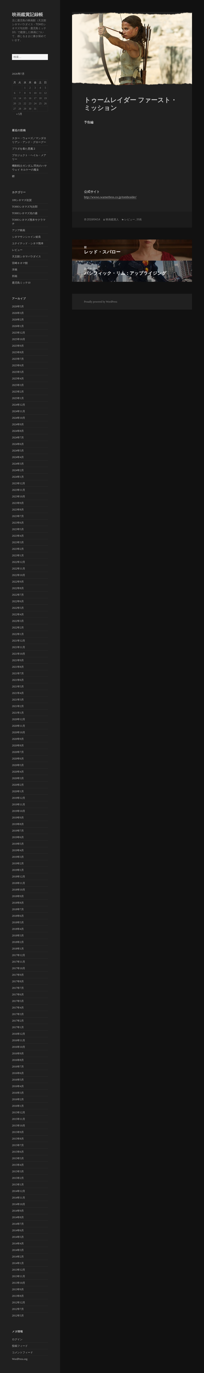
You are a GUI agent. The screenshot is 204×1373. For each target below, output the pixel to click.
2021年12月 (18, 640)
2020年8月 (18, 745)
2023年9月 (18, 503)
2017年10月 (18, 968)
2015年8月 (18, 1138)
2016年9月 (18, 1053)
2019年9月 (18, 817)
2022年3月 (18, 621)
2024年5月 (18, 450)
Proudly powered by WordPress (100, 301)
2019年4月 (18, 850)
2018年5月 (18, 922)
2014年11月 (18, 1197)
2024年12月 (18, 404)
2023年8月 (18, 509)
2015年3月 (18, 1171)
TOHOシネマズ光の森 (25, 213)
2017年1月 (18, 1027)
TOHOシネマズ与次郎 (25, 206)
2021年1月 (18, 712)
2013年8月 (18, 1296)
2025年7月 (18, 358)
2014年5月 (18, 1237)
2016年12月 (18, 1033)
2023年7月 (18, 516)
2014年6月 (18, 1230)
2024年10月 (18, 417)
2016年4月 (18, 1086)
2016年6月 (18, 1073)
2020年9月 (18, 739)
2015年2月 (18, 1178)
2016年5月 (18, 1079)
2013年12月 (18, 1269)
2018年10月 (18, 889)
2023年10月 (18, 496)
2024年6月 (18, 444)
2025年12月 (18, 332)
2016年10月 (18, 1047)
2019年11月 (18, 804)
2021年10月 (18, 653)
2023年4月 (18, 535)
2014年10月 (18, 1204)
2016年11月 (18, 1040)
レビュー (17, 250)
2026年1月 (18, 326)
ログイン (17, 1339)
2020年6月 (18, 758)
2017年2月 (18, 1020)
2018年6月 (18, 915)
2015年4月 (18, 1164)
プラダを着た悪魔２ (24, 148)
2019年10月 (18, 811)
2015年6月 (18, 1151)
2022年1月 (18, 634)
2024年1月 (18, 476)
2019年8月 (18, 824)
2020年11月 (18, 725)
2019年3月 (18, 856)
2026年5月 (18, 306)
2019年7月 (18, 830)
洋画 (14, 269)
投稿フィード (20, 1345)
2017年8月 (18, 981)
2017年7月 (18, 988)
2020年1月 (18, 791)
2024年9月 (18, 424)
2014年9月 (18, 1210)
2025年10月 (18, 339)
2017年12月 (18, 955)
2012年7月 (18, 1309)
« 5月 (19, 114)
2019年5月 (18, 843)
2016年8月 (18, 1060)
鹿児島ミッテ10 (21, 282)
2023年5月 (18, 529)
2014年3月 (18, 1250)
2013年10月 (18, 1282)
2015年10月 (18, 1125)
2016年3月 (18, 1092)
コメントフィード (22, 1352)
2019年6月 (18, 837)
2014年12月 (18, 1191)
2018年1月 (18, 948)
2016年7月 (18, 1066)
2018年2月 (18, 942)
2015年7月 (18, 1145)
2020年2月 (18, 784)
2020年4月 (18, 771)
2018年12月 (18, 876)
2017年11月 (18, 961)
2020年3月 (18, 778)
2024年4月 (18, 457)
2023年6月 (18, 522)
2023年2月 (18, 548)
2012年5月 (18, 1315)
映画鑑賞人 (112, 219)
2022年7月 (18, 594)
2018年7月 (18, 909)
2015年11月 (18, 1119)
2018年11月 (18, 883)
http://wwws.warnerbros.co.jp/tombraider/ (110, 197)
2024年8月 (18, 431)
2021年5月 (18, 686)
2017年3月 (18, 1014)
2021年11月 (18, 647)
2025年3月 (18, 385)
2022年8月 (18, 588)
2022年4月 (18, 614)
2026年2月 (18, 319)
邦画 (14, 276)
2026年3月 (18, 313)
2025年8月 (18, 352)
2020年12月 (18, 719)
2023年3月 (18, 542)
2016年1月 (18, 1105)
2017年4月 (18, 1007)
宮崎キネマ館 (20, 263)
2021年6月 (18, 680)
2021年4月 (18, 693)
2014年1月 (18, 1263)
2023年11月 (18, 490)
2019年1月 (18, 870)
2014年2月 (18, 1256)
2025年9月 (18, 345)
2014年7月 (18, 1223)
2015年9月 (18, 1132)
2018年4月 (18, 929)
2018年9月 (18, 896)
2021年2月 (18, 706)
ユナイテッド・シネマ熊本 (27, 243)
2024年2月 (18, 470)
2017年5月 (18, 1001)
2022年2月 (18, 627)
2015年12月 (18, 1112)
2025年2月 (18, 391)
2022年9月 (18, 581)
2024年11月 (18, 411)
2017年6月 (18, 994)
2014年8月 (18, 1217)
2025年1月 (18, 398)
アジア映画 (18, 230)
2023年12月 (18, 483)
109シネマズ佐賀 (22, 200)
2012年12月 (18, 1302)
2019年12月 (18, 798)
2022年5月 (18, 607)
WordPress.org (19, 1359)
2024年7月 (18, 437)
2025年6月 (18, 365)
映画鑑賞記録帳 (27, 14)
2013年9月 (18, 1289)
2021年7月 (18, 673)
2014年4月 (18, 1243)
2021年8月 (18, 666)
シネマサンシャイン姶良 (26, 236)
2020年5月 (18, 765)
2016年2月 (18, 1099)
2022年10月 (18, 575)
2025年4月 (18, 378)
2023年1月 (18, 555)
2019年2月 (18, 863)
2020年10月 (18, 732)
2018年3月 (18, 935)
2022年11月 (18, 568)
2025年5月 (18, 372)
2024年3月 (18, 463)
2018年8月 (18, 902)
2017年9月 (18, 974)
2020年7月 (18, 752)
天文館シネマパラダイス (26, 256)
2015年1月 (18, 1184)
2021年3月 (18, 699)
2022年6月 (18, 601)
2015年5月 (18, 1158)
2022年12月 (18, 562)
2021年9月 (18, 660)
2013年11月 (18, 1276)
